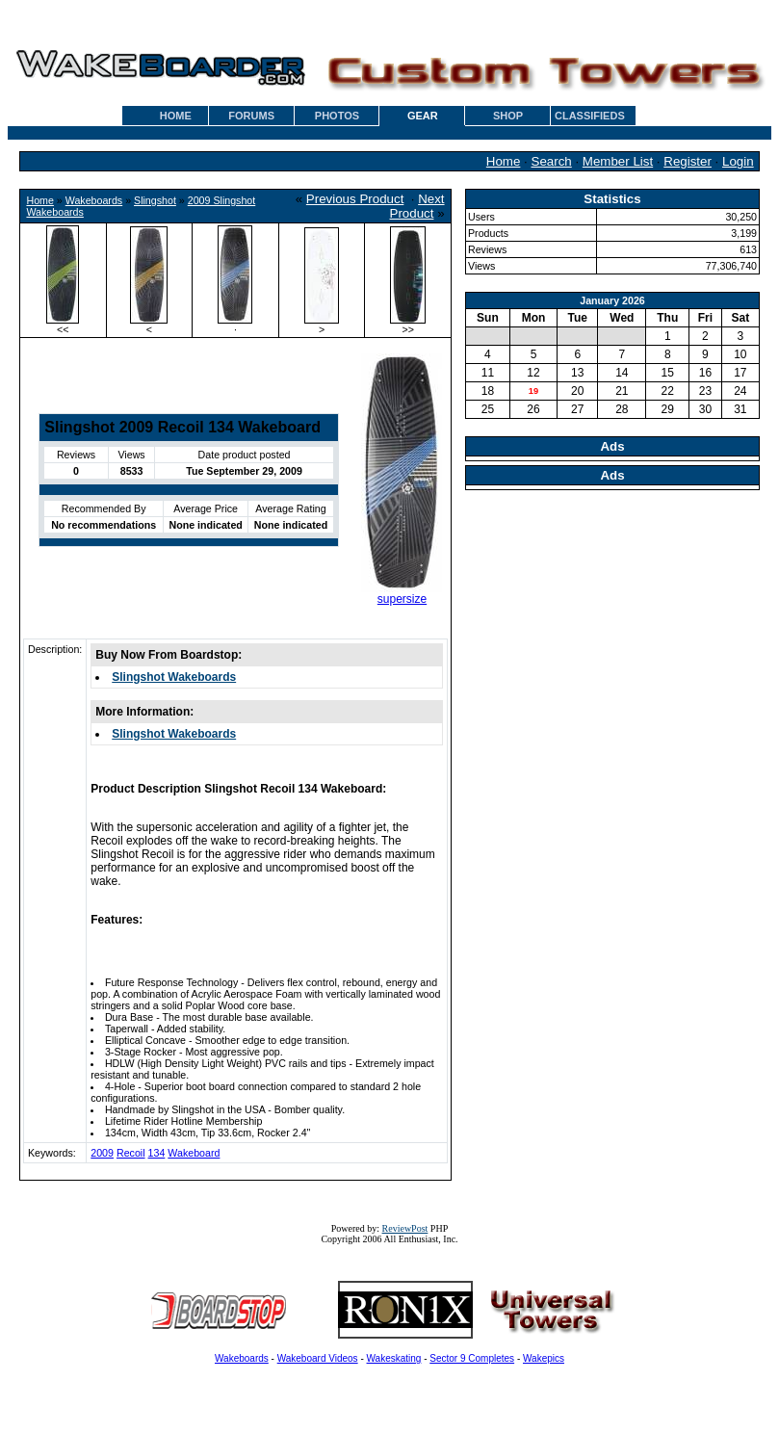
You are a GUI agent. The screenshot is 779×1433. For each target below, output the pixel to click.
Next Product (417, 206)
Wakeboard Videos (317, 1358)
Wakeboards (93, 200)
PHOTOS (337, 115)
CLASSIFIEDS (590, 115)
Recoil (131, 1153)
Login (738, 161)
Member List (618, 161)
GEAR (422, 115)
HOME (176, 115)
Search (552, 161)
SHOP (508, 115)
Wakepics (543, 1358)
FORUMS (251, 115)
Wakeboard (194, 1153)
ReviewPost (405, 1228)
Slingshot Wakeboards (174, 677)
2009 (102, 1153)
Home (503, 161)
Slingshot (155, 200)
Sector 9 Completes (471, 1358)
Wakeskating (394, 1358)
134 (157, 1153)
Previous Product (355, 199)
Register (687, 161)
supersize (402, 599)
